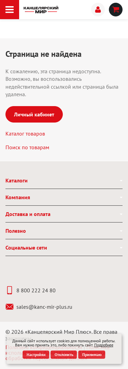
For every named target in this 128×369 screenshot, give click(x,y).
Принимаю (92, 354)
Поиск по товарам (27, 147)
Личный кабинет (34, 114)
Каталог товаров (25, 133)
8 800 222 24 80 (30, 290)
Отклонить (64, 354)
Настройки (36, 354)
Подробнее (103, 344)
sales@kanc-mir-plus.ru (38, 307)
